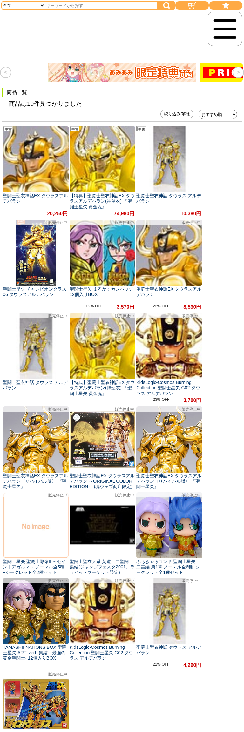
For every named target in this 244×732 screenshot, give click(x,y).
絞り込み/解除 (177, 113)
